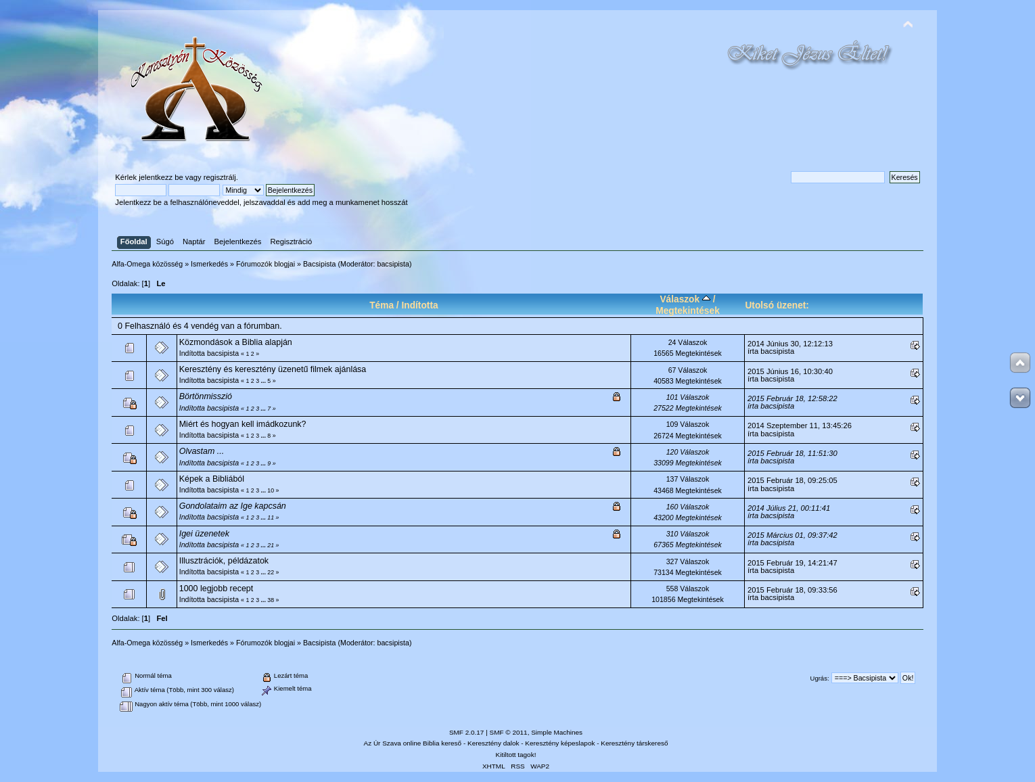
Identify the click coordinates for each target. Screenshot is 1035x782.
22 (270, 572)
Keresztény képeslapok (560, 743)
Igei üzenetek (204, 533)
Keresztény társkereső (634, 743)
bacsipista (393, 264)
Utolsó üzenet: (777, 305)
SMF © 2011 (509, 732)
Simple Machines (556, 732)
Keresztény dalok (493, 743)
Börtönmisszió (205, 396)
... (264, 380)
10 (270, 490)
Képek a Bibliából (211, 479)
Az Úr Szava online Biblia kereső (413, 743)
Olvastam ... (202, 451)
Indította (419, 305)
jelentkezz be (161, 177)
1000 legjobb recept (216, 588)
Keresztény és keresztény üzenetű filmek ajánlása (273, 369)
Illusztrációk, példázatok (224, 561)
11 (270, 517)
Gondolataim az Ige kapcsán (232, 506)
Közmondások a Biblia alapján (235, 342)
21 (270, 545)
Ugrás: (819, 678)
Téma (381, 305)
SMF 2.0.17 (466, 732)
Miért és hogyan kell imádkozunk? (242, 424)
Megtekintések (688, 311)
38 (270, 600)
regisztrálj (220, 177)
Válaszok (685, 299)
